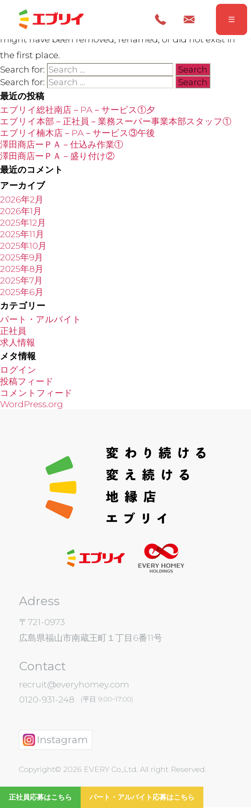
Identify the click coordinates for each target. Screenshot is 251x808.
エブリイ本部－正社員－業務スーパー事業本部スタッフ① (115, 121)
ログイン (18, 369)
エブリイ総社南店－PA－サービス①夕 (77, 110)
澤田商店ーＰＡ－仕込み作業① (61, 144)
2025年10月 (23, 245)
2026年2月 (21, 199)
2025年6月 (21, 292)
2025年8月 (21, 268)
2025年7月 (21, 280)
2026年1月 (21, 211)
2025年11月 (22, 234)
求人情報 (17, 342)
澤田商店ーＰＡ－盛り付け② (57, 156)
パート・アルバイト (40, 319)
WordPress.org (31, 404)
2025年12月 (23, 222)
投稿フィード (27, 381)
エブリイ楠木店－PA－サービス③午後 (77, 133)
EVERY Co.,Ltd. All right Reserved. (144, 769)
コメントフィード (36, 393)
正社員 (13, 331)
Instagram (55, 740)
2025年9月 (21, 257)
